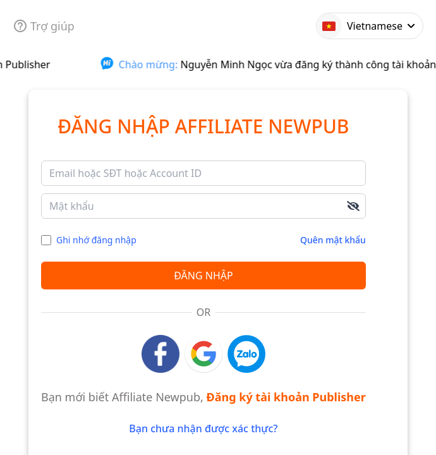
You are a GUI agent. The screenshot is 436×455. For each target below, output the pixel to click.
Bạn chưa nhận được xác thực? (203, 428)
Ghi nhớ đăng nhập (96, 240)
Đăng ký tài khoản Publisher (286, 396)
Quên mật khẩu (333, 240)
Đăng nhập (203, 275)
